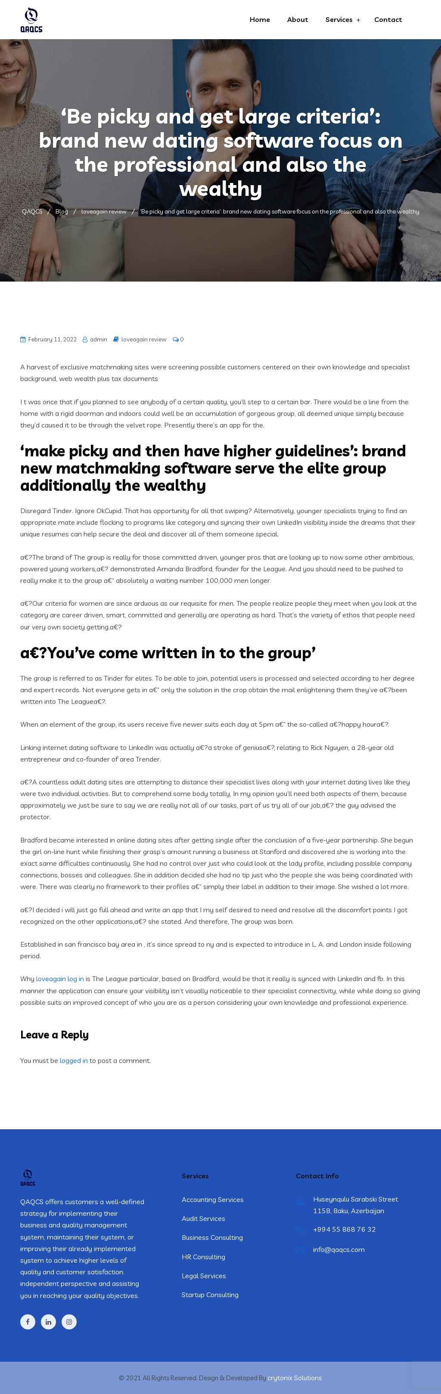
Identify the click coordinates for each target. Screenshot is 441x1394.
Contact (388, 19)
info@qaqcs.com (339, 1249)
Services (339, 19)
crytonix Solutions (294, 1377)
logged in (74, 1060)
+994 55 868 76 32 (344, 1229)
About (297, 19)
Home (260, 19)
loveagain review (144, 339)
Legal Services (204, 1275)
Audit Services (203, 1218)
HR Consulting (203, 1256)
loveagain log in (60, 978)
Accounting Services (213, 1199)
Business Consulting (212, 1237)
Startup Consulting (210, 1294)
